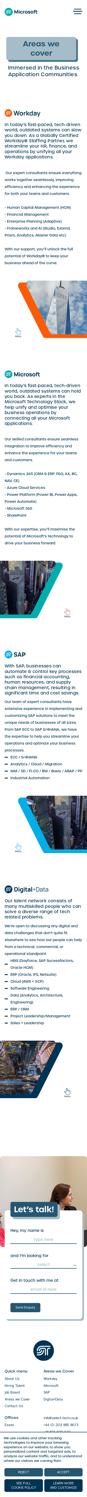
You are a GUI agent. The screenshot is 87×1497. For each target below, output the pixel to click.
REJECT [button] (23, 1472)
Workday (50, 1378)
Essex (9, 1425)
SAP (47, 1392)
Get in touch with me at (34, 1280)
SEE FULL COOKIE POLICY (23, 1485)
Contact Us (14, 1406)
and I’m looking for (29, 1255)
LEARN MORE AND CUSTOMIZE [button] (63, 1485)
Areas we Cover (17, 1399)
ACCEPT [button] (63, 1472)
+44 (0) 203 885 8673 (61, 1425)
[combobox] (43, 1265)
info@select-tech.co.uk (61, 1418)
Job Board (12, 1392)
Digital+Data (53, 1399)
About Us (12, 1378)
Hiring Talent (15, 1385)
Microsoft (51, 1385)
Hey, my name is (27, 1230)
